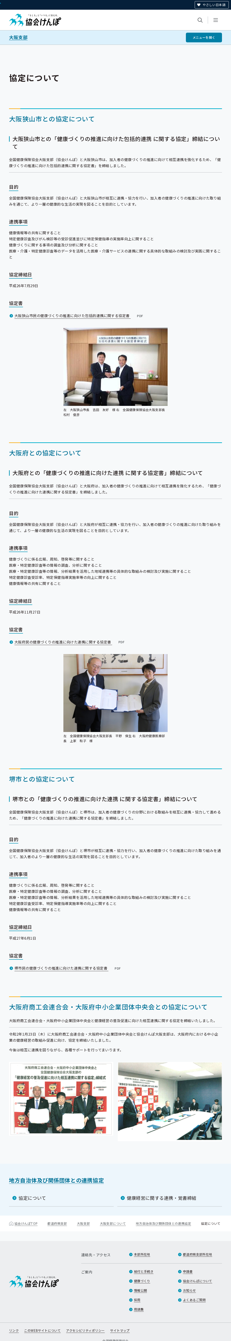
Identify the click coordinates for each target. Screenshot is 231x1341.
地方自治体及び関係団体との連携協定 (56, 1180)
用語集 (139, 1309)
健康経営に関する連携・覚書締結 (161, 1198)
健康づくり (142, 1281)
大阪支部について (113, 1223)
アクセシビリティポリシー (85, 1330)
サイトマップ (120, 1330)
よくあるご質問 (194, 1300)
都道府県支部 (57, 1223)
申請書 (188, 1271)
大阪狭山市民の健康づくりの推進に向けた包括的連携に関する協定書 (79, 315)
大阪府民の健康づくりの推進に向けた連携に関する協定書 (69, 641)
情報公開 (140, 1290)
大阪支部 (18, 37)
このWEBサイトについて (42, 1330)
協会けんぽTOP (25, 1223)
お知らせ (189, 1290)
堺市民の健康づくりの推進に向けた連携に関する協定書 (68, 968)
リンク (14, 1330)
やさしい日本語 (214, 4)
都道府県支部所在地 (197, 1254)
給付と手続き (144, 1271)
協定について (32, 1198)
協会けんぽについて (197, 1281)
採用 (137, 1300)
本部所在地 (142, 1254)
